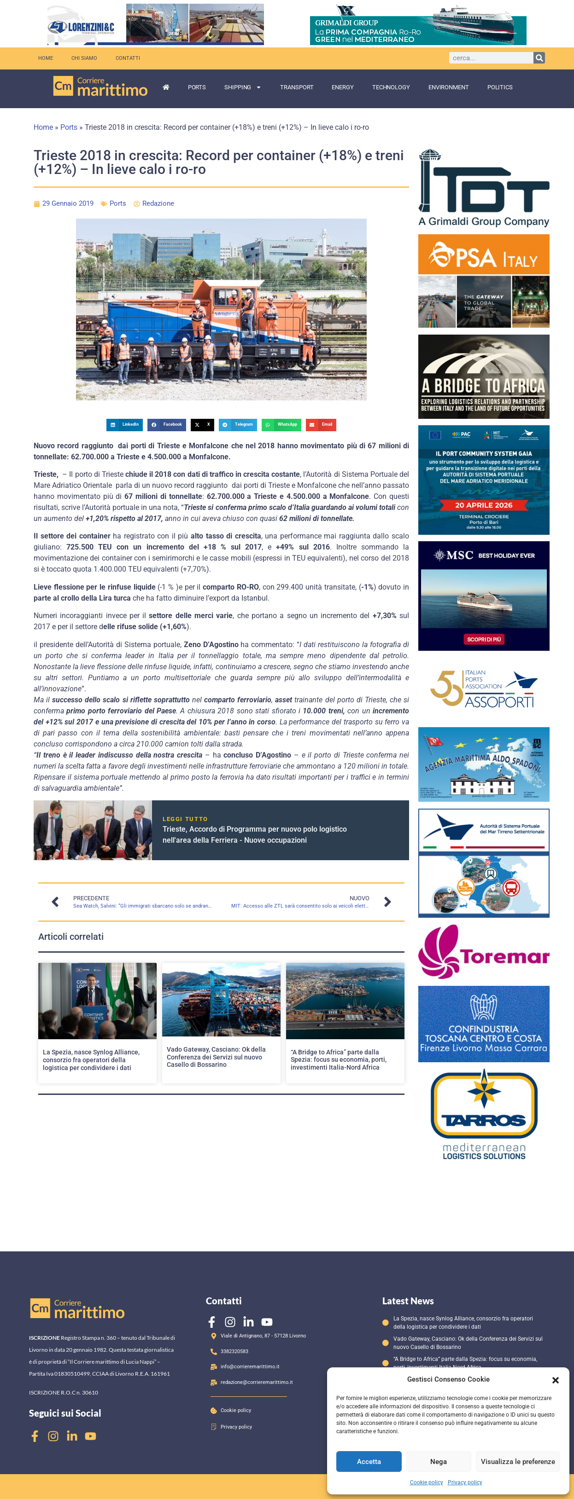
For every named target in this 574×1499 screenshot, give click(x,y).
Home (45, 58)
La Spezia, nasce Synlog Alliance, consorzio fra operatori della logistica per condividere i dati (91, 1059)
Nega (438, 1462)
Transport (296, 87)
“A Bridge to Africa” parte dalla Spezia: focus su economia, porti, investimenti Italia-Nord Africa (339, 1059)
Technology (391, 87)
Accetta (369, 1462)
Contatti (128, 58)
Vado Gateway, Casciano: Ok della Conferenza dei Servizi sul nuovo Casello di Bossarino (216, 1057)
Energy (342, 87)
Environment (448, 87)
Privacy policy (465, 1482)
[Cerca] (539, 58)
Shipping (243, 87)
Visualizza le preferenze (518, 1462)
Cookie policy (426, 1482)
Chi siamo (84, 58)
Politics (500, 87)
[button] (555, 1379)
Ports (197, 87)
